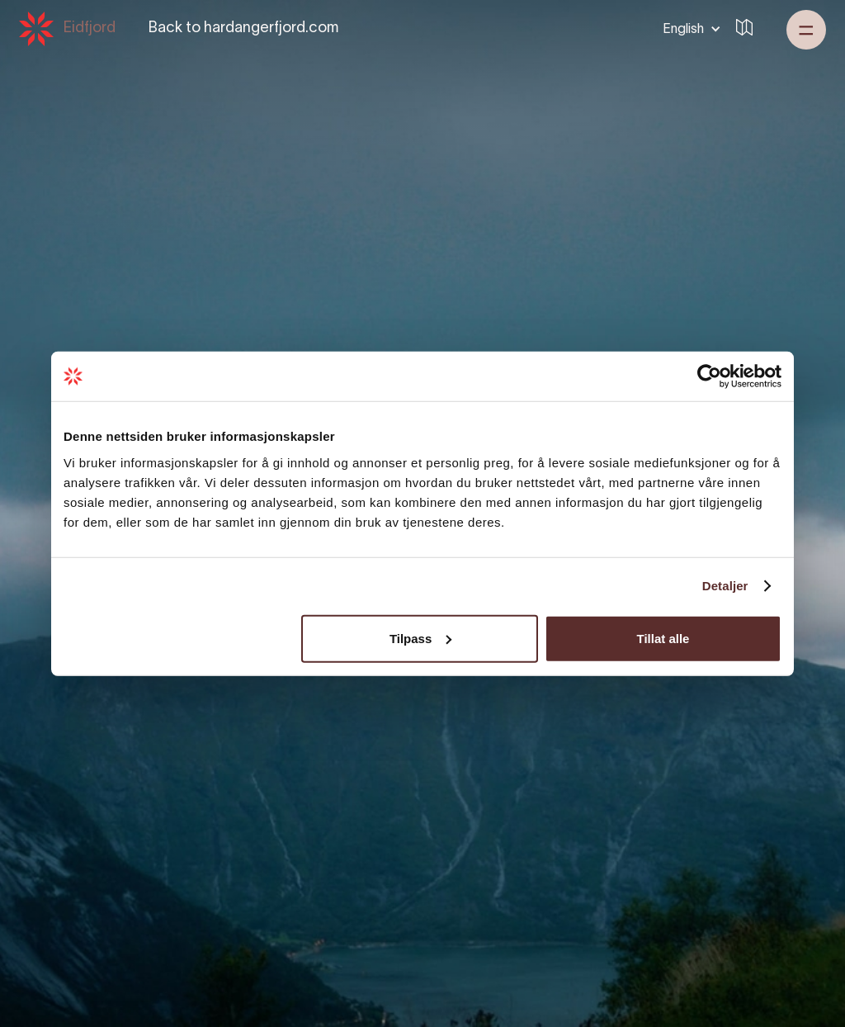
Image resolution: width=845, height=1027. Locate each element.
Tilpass (420, 638)
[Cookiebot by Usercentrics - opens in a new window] (709, 376)
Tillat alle (662, 638)
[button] (688, 29)
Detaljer (725, 586)
